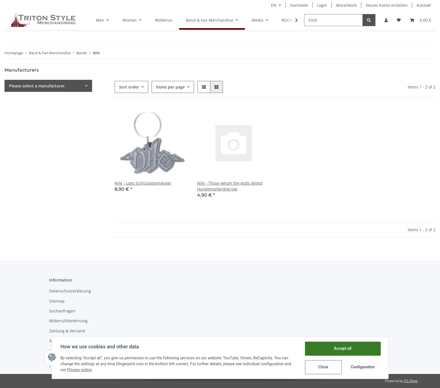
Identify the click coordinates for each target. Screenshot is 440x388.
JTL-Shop (411, 380)
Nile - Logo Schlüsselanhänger (143, 183)
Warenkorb (346, 5)
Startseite (299, 5)
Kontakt (424, 5)
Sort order (129, 87)
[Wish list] (398, 20)
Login (322, 5)
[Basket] (420, 20)
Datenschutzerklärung (70, 291)
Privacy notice (79, 369)
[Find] (333, 20)
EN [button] (273, 5)
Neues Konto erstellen (387, 5)
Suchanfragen (62, 311)
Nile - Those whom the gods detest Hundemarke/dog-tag (230, 186)
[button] (386, 20)
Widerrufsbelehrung (68, 320)
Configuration (363, 367)
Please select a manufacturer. (37, 86)
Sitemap (57, 301)
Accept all (342, 348)
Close (323, 367)
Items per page (170, 87)
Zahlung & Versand (67, 330)
